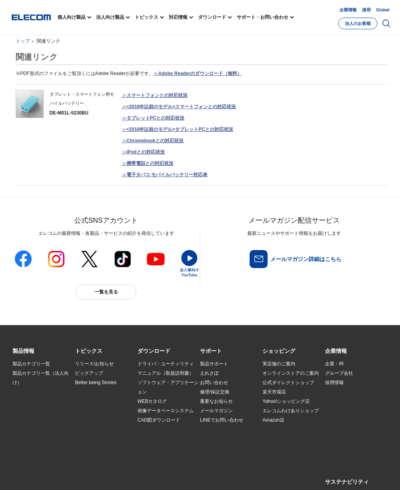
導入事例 (21, 420)
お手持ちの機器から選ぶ (101, 411)
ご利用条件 (97, 475)
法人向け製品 (110, 17)
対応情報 (178, 17)
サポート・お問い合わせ (262, 17)
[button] (88, 351)
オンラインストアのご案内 (290, 373)
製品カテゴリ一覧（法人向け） (40, 377)
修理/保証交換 (214, 392)
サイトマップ (68, 475)
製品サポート (214, 364)
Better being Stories (95, 382)
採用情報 (334, 382)
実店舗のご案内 (278, 364)
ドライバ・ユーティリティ (166, 364)
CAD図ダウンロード (159, 420)
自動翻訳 (261, 475)
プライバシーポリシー (135, 475)
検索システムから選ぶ (98, 430)
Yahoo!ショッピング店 (286, 401)
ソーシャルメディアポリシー (188, 475)
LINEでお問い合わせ (221, 420)
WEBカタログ (152, 401)
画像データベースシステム (166, 410)
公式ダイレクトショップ (288, 382)
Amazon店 (273, 420)
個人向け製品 (71, 17)
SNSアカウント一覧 (30, 475)
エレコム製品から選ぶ (98, 420)
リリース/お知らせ (94, 364)
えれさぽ (209, 373)
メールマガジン (216, 410)
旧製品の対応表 (91, 439)
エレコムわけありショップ (290, 410)
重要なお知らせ (216, 401)
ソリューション (28, 411)
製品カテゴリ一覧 (31, 364)
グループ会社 (339, 373)
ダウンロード (212, 17)
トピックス (146, 17)
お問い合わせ (214, 382)
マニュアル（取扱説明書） (166, 373)
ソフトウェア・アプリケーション (168, 387)
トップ (23, 41)
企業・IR (334, 364)
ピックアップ (89, 373)
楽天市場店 (274, 392)
